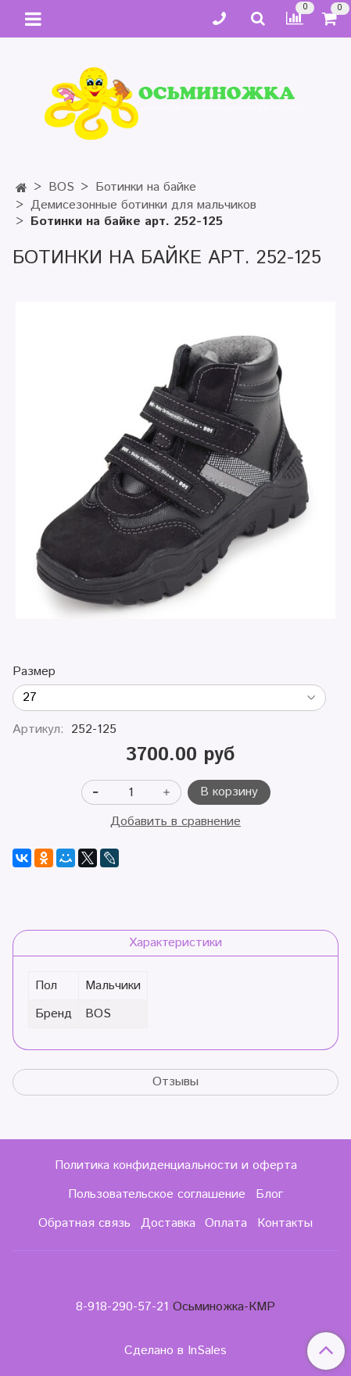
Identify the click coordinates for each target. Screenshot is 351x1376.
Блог (269, 1194)
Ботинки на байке (145, 187)
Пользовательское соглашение (156, 1194)
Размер (34, 672)
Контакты (285, 1223)
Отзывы (175, 1082)
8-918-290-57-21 (122, 1307)
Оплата (226, 1223)
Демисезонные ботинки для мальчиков (143, 205)
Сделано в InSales (175, 1351)
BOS (61, 187)
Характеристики (175, 943)
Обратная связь (84, 1223)
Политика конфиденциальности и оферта (176, 1165)
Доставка (168, 1223)
